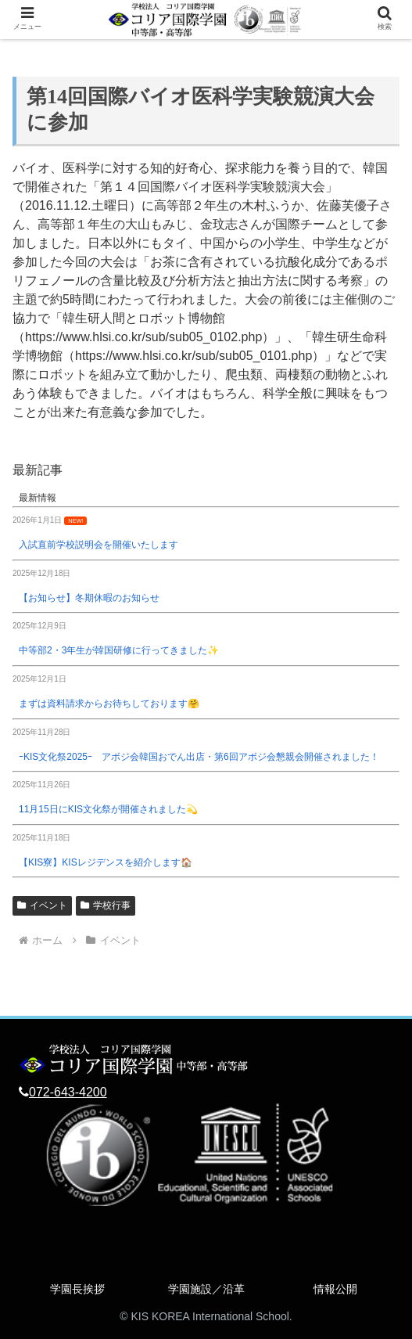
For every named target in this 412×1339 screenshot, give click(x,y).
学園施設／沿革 (206, 1288)
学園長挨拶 (77, 1288)
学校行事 (106, 905)
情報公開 (335, 1288)
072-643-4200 (68, 1092)
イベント (42, 905)
